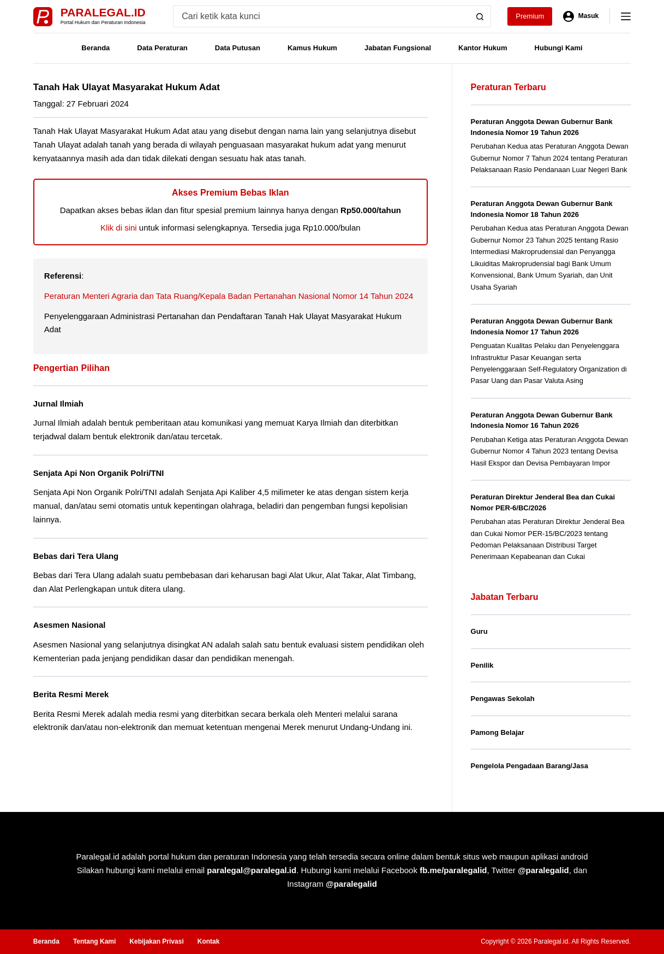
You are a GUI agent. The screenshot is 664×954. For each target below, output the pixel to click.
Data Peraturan (162, 48)
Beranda (95, 48)
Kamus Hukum (312, 48)
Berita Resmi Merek (72, 693)
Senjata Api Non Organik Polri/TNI (100, 473)
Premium (530, 16)
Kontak (209, 941)
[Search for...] (321, 16)
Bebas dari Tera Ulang (77, 555)
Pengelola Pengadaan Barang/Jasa (529, 766)
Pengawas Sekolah (503, 698)
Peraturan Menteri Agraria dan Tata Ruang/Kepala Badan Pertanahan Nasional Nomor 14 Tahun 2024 (229, 296)
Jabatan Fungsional (397, 48)
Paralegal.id (103, 12)
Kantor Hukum (482, 48)
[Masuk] (581, 16)
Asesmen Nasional (70, 624)
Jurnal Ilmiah (59, 403)
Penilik (482, 665)
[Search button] (480, 16)
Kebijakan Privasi (156, 941)
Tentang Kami (94, 941)
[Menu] (626, 16)
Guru (479, 631)
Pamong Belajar (497, 732)
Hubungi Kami (559, 48)
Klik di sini (118, 227)
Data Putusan (237, 48)
